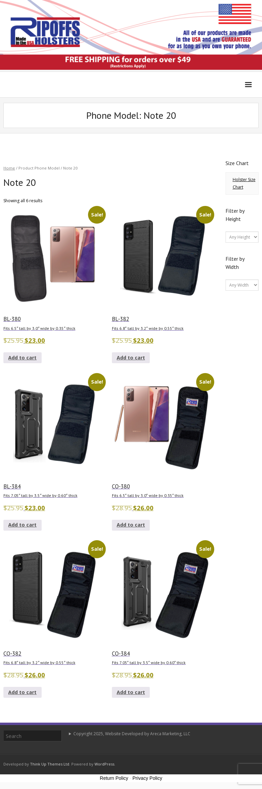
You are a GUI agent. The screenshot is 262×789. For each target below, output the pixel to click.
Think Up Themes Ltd (49, 764)
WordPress (104, 764)
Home (9, 168)
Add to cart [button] (22, 357)
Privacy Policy (147, 778)
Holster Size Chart (244, 183)
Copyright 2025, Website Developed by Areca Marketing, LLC (131, 734)
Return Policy (114, 778)
